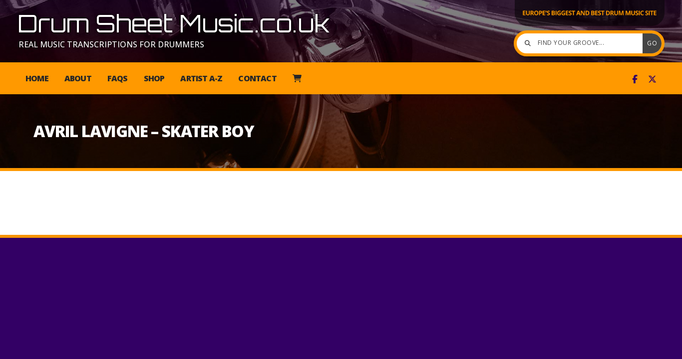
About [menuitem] (77, 78)
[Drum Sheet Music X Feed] (652, 79)
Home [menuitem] (36, 78)
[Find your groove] (582, 43)
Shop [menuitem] (154, 78)
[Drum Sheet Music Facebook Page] (635, 79)
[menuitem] (297, 78)
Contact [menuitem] (257, 78)
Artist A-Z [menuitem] (201, 78)
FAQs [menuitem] (117, 78)
